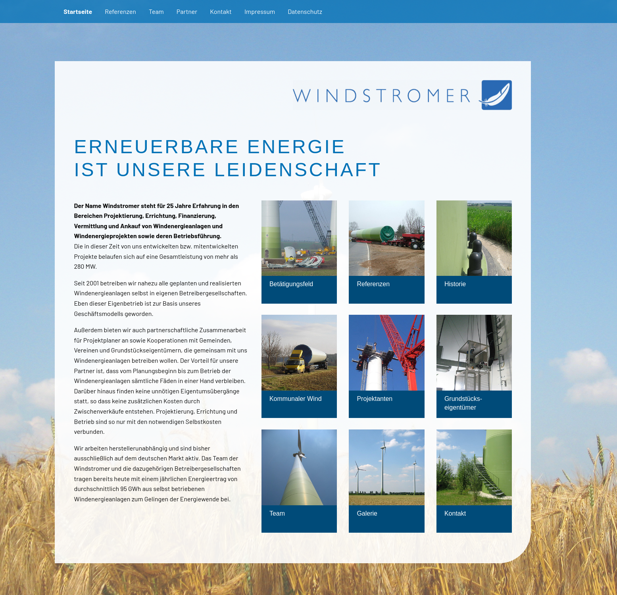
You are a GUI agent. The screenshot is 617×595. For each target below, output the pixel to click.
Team (156, 11)
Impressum (259, 11)
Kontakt (221, 11)
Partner (187, 11)
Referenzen (120, 11)
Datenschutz (305, 11)
